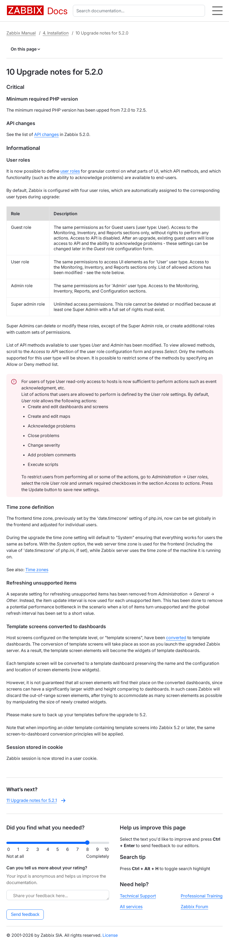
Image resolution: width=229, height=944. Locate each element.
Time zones (36, 569)
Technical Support (138, 895)
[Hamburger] (217, 10)
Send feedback (25, 914)
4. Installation (56, 33)
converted (176, 637)
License (110, 935)
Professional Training (202, 895)
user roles (70, 171)
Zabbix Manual (21, 33)
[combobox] (140, 11)
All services (131, 906)
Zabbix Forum (194, 906)
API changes (46, 134)
